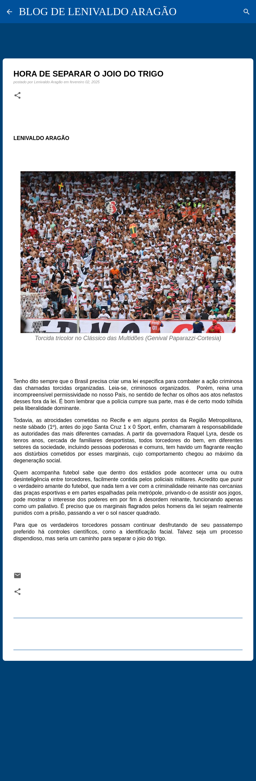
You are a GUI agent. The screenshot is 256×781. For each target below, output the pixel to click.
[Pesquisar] (247, 12)
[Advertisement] (128, 718)
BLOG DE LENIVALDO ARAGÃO (98, 11)
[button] (17, 95)
